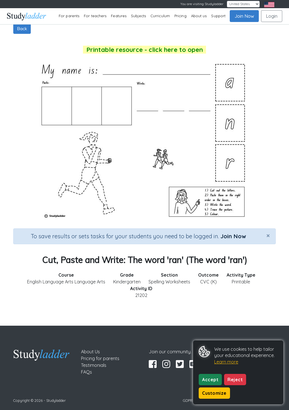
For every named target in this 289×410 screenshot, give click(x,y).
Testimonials (93, 365)
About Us (90, 351)
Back (22, 28)
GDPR (187, 400)
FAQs (86, 372)
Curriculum (160, 16)
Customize (214, 393)
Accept (210, 379)
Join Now (244, 16)
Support (218, 16)
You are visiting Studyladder (202, 4)
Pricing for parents (100, 358)
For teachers (95, 16)
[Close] (268, 235)
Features (118, 16)
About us (199, 16)
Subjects (138, 16)
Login (271, 16)
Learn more (226, 362)
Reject (235, 379)
